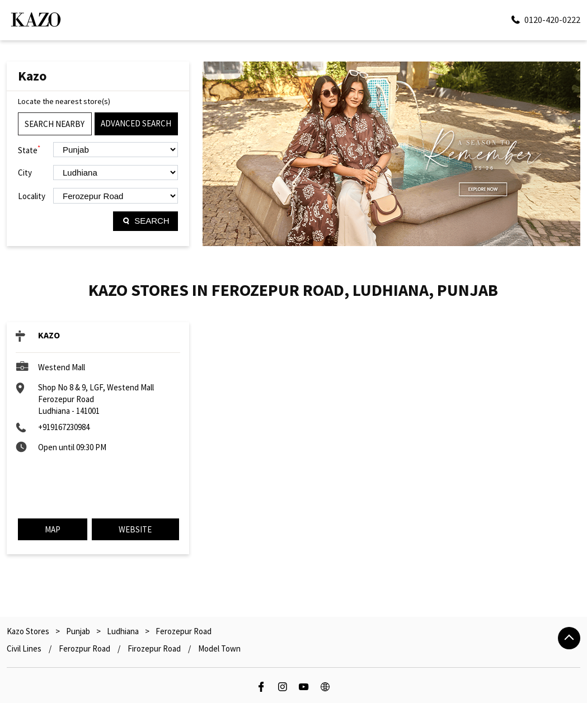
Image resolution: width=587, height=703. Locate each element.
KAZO (49, 335)
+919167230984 (64, 427)
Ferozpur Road (84, 648)
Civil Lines (24, 648)
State (29, 149)
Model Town (219, 648)
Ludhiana (123, 631)
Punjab (78, 631)
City (25, 172)
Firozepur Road (154, 648)
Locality (31, 196)
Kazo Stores (29, 631)
